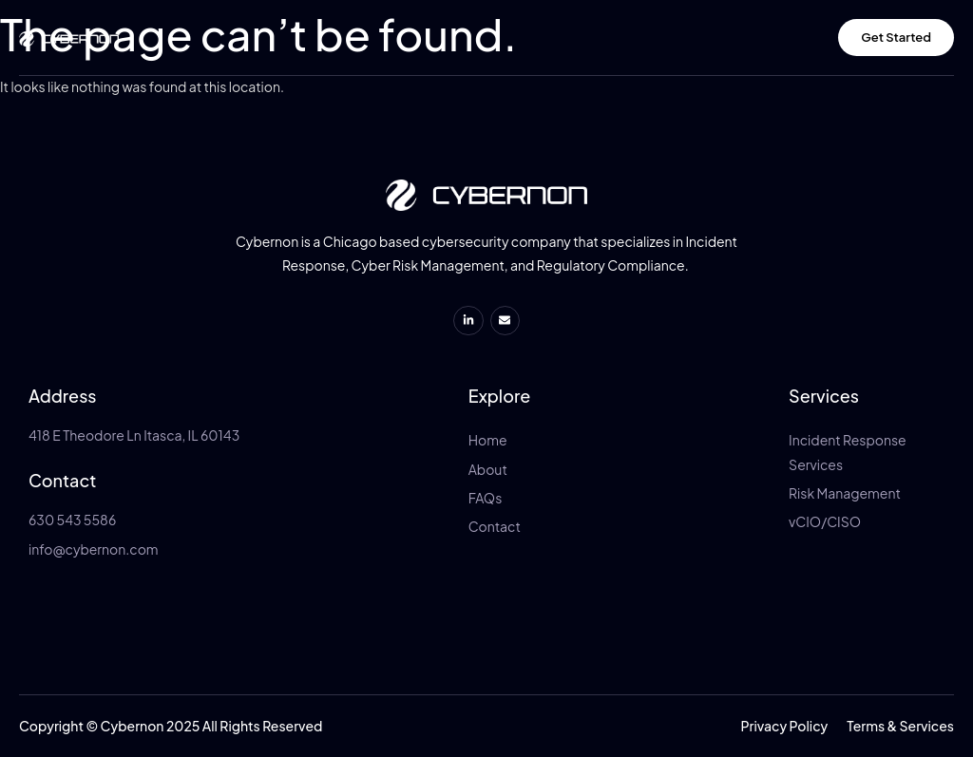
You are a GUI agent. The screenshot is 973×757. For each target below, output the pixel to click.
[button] (785, 725)
